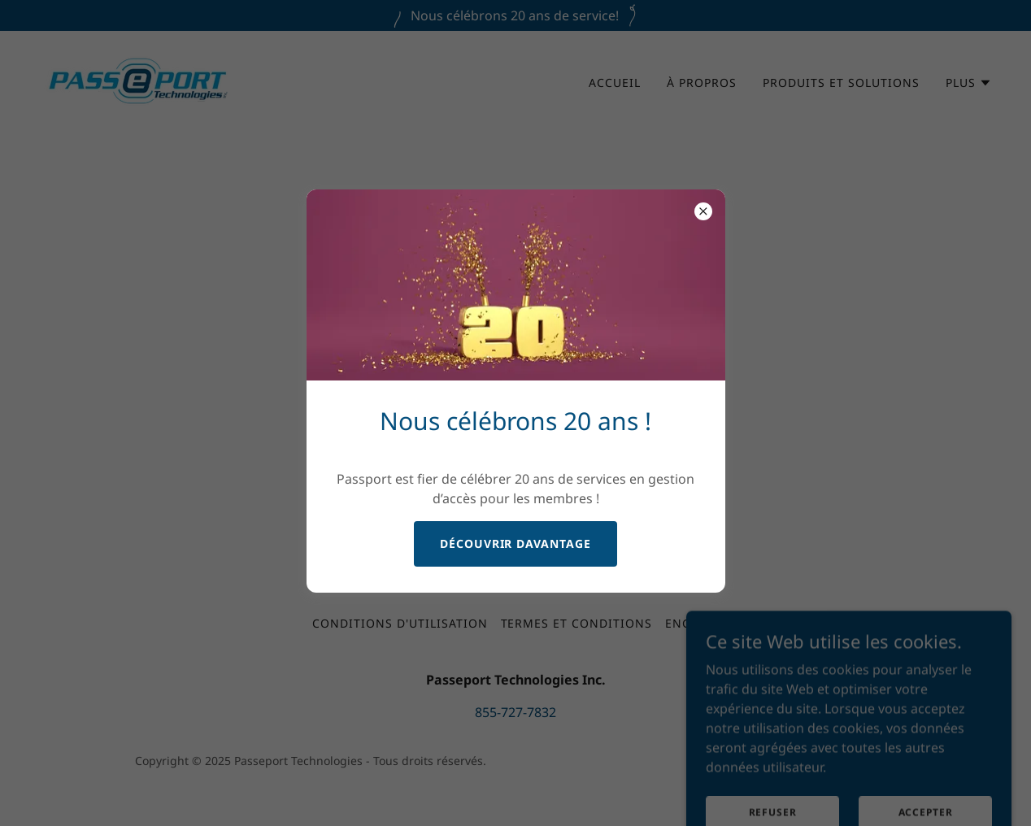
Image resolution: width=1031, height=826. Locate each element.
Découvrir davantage (516, 543)
